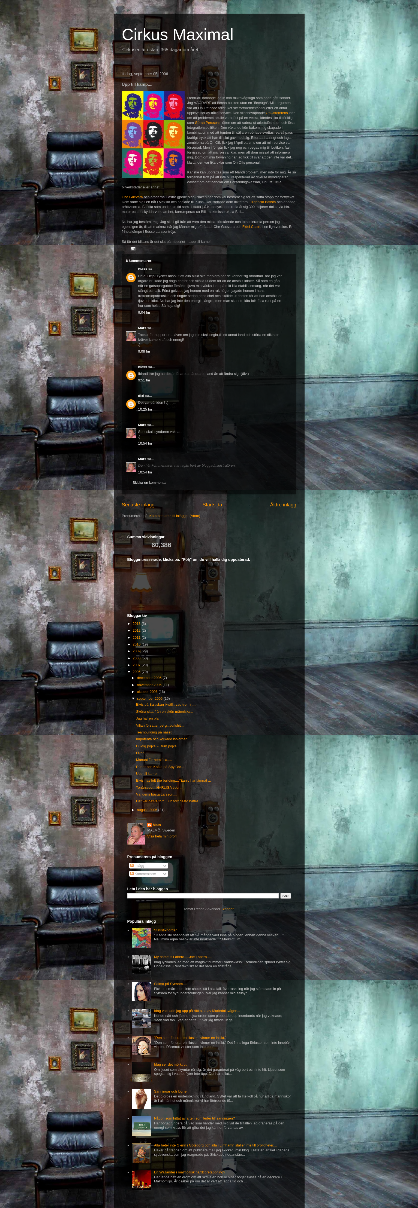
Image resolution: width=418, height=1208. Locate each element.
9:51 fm (144, 380)
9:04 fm (144, 312)
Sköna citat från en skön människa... (164, 711)
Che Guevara (133, 197)
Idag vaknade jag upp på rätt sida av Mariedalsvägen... (197, 1011)
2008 (137, 658)
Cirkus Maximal (178, 34)
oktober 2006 (148, 692)
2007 (137, 665)
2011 (137, 637)
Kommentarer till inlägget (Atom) (174, 516)
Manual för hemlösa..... (154, 760)
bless (142, 269)
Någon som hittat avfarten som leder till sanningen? (194, 1118)
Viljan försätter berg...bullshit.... (160, 725)
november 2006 (150, 685)
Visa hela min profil (162, 836)
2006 (137, 672)
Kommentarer (143, 874)
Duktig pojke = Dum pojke (156, 746)
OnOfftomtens (277, 113)
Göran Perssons (208, 123)
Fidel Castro (251, 227)
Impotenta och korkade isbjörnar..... (163, 739)
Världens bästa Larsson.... (156, 794)
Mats (142, 328)
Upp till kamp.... (148, 774)
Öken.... (142, 753)
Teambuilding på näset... (155, 732)
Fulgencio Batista (262, 202)
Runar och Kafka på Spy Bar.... (160, 767)
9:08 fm (144, 351)
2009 (137, 651)
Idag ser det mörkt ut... (172, 1064)
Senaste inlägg (138, 504)
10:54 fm (145, 443)
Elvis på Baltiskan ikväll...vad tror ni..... (166, 704)
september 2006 (150, 698)
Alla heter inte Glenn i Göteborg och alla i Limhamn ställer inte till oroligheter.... (215, 1145)
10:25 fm (145, 409)
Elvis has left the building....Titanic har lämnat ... (173, 780)
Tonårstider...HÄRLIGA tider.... (159, 787)
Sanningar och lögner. (171, 1091)
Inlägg (137, 866)
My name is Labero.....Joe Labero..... (183, 957)
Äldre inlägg (283, 504)
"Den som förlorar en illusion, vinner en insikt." (190, 1038)
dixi (141, 396)
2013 (137, 624)
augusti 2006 (147, 810)
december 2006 (150, 678)
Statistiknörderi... (167, 930)
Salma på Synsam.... (170, 984)
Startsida (212, 504)
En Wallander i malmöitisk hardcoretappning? (189, 1172)
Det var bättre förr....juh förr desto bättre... (168, 801)
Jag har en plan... (149, 718)
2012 (137, 630)
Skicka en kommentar (150, 483)
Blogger (227, 909)
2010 (137, 644)
